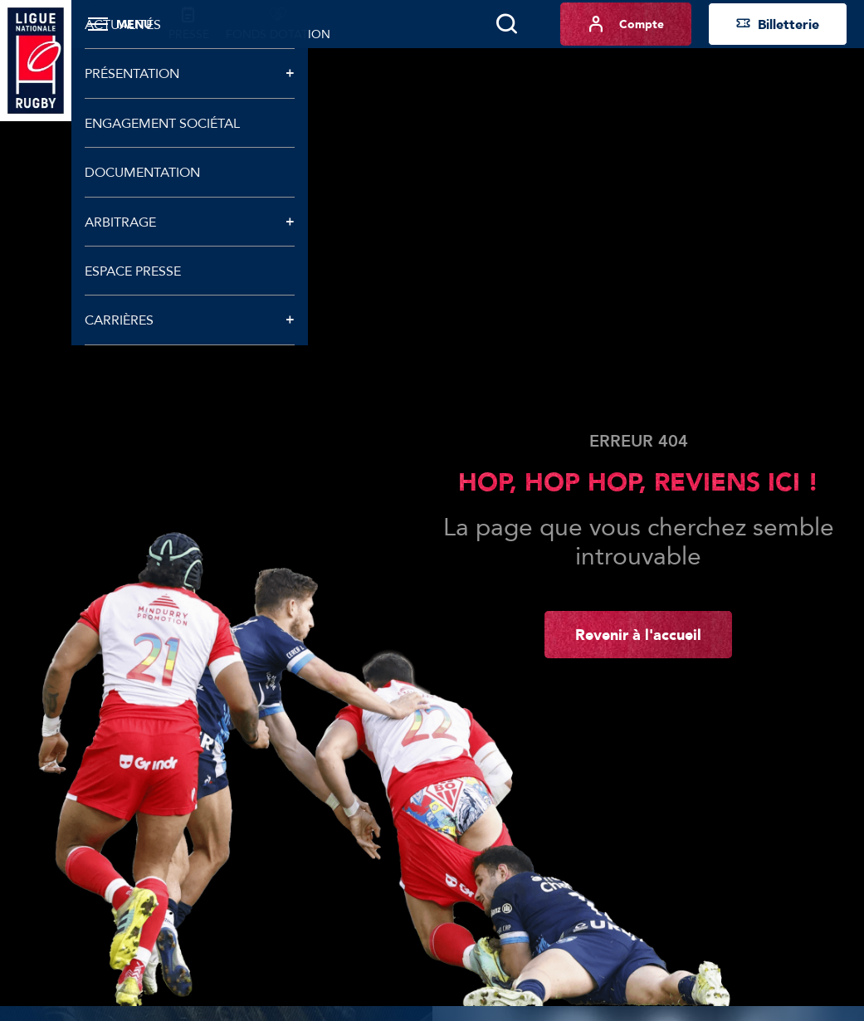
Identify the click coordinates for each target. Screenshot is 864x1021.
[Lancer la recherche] (506, 24)
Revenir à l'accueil (638, 634)
